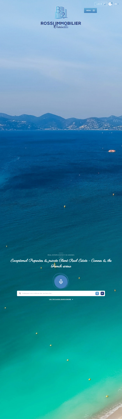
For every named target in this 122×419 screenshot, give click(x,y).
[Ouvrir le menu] (90, 10)
